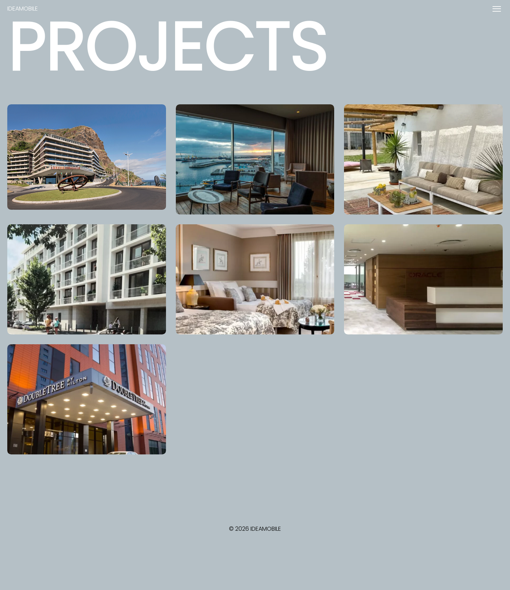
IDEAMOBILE (22, 8)
